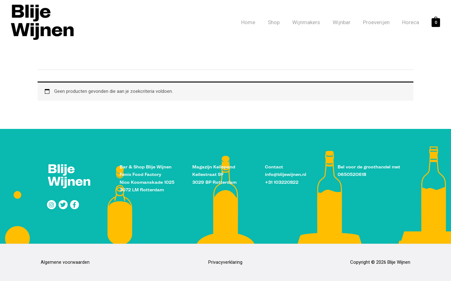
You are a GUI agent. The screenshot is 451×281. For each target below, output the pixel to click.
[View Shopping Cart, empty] (436, 22)
